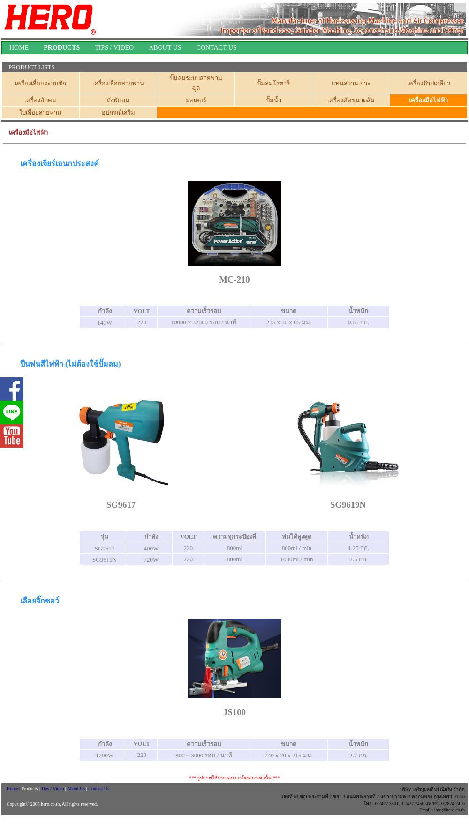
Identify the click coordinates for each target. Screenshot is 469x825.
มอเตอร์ (196, 100)
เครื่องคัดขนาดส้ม (351, 100)
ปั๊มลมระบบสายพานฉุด (196, 83)
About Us (76, 788)
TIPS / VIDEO (114, 47)
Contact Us (98, 788)
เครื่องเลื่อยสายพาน (118, 83)
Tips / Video (53, 788)
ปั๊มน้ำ (273, 100)
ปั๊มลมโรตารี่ (273, 83)
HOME (19, 47)
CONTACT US (217, 47)
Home (11, 788)
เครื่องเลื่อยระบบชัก (40, 83)
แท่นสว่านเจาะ (351, 83)
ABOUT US (165, 47)
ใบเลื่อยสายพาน (40, 112)
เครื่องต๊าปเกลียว (428, 83)
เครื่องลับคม (40, 100)
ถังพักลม (118, 100)
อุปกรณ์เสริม (118, 112)
